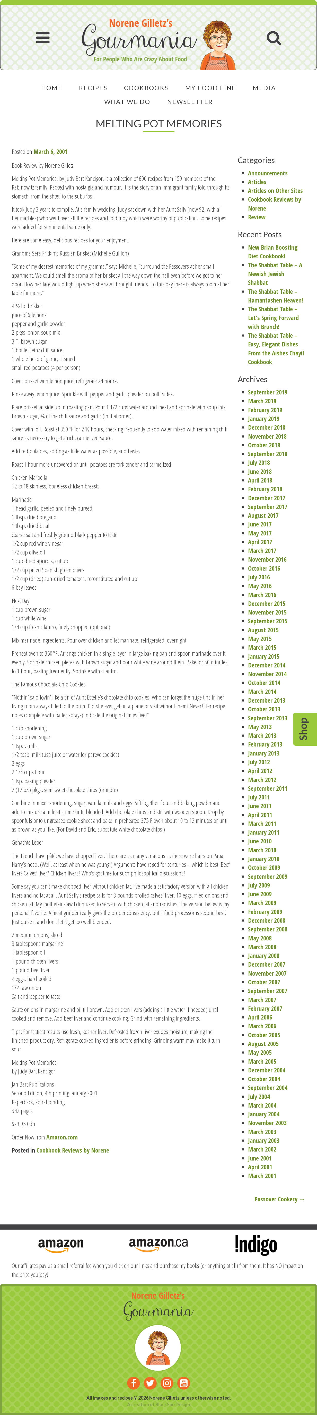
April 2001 (260, 1167)
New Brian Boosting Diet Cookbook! (273, 251)
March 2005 (262, 1061)
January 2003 (263, 1140)
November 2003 (267, 1122)
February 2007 (265, 1008)
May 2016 (260, 585)
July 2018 (259, 462)
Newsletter (190, 101)
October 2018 (264, 445)
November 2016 (267, 559)
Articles (257, 181)
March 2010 (262, 850)
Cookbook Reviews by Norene (73, 1150)
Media (264, 87)
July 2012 (259, 762)
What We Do (127, 101)
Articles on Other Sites (275, 190)
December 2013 (266, 700)
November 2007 (267, 973)
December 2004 (266, 1070)
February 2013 (265, 744)
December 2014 (266, 665)
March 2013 (262, 735)
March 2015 (262, 647)
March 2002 (262, 1149)
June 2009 (260, 894)
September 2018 (267, 453)
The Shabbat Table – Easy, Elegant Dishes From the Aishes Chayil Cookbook (276, 348)
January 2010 (263, 858)
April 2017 (260, 541)
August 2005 (263, 1043)
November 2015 (267, 612)
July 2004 (259, 1096)
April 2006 (260, 1017)
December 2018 (266, 427)
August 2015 (263, 630)
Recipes (93, 87)
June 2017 (260, 524)
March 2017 (262, 550)
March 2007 (262, 999)
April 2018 (260, 480)
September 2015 (267, 621)
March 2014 (262, 691)
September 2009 (267, 876)
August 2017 (263, 515)
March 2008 (262, 946)
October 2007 (264, 982)
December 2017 (266, 498)
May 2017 (260, 533)
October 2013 (264, 709)
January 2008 (263, 955)
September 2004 (267, 1087)
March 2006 (262, 1026)
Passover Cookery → (279, 1199)
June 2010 (260, 841)
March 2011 (262, 823)
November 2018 (267, 436)
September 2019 (267, 392)
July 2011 (259, 797)
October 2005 (264, 1035)
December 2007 (266, 964)
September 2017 (267, 506)
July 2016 (259, 577)
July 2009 (259, 885)
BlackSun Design (172, 1404)
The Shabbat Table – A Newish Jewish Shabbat (275, 274)
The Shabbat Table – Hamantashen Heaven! (275, 295)
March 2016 (262, 594)
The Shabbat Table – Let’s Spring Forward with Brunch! (273, 318)
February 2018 (265, 489)
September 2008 (267, 929)
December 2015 (266, 603)
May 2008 (260, 938)
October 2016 (264, 568)
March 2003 (262, 1131)
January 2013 (263, 753)
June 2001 (260, 1158)
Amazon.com (62, 1137)
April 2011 (260, 814)
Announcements (268, 173)
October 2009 (264, 867)
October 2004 (264, 1078)
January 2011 (263, 832)
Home (52, 87)
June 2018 (260, 471)
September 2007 (267, 990)
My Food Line (210, 87)
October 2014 (264, 682)
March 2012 (262, 779)
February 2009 (265, 911)
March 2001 (262, 1175)
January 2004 (263, 1114)
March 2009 (262, 902)
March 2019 (262, 401)
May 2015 (260, 638)
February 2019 (265, 409)
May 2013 (260, 726)
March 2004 (262, 1105)
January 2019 (263, 418)
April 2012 (260, 770)
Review (257, 217)
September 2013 (267, 718)
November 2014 (267, 673)
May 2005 (260, 1052)
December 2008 (266, 920)
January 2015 (263, 656)
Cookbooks (146, 87)
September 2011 (267, 788)
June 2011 (260, 805)
